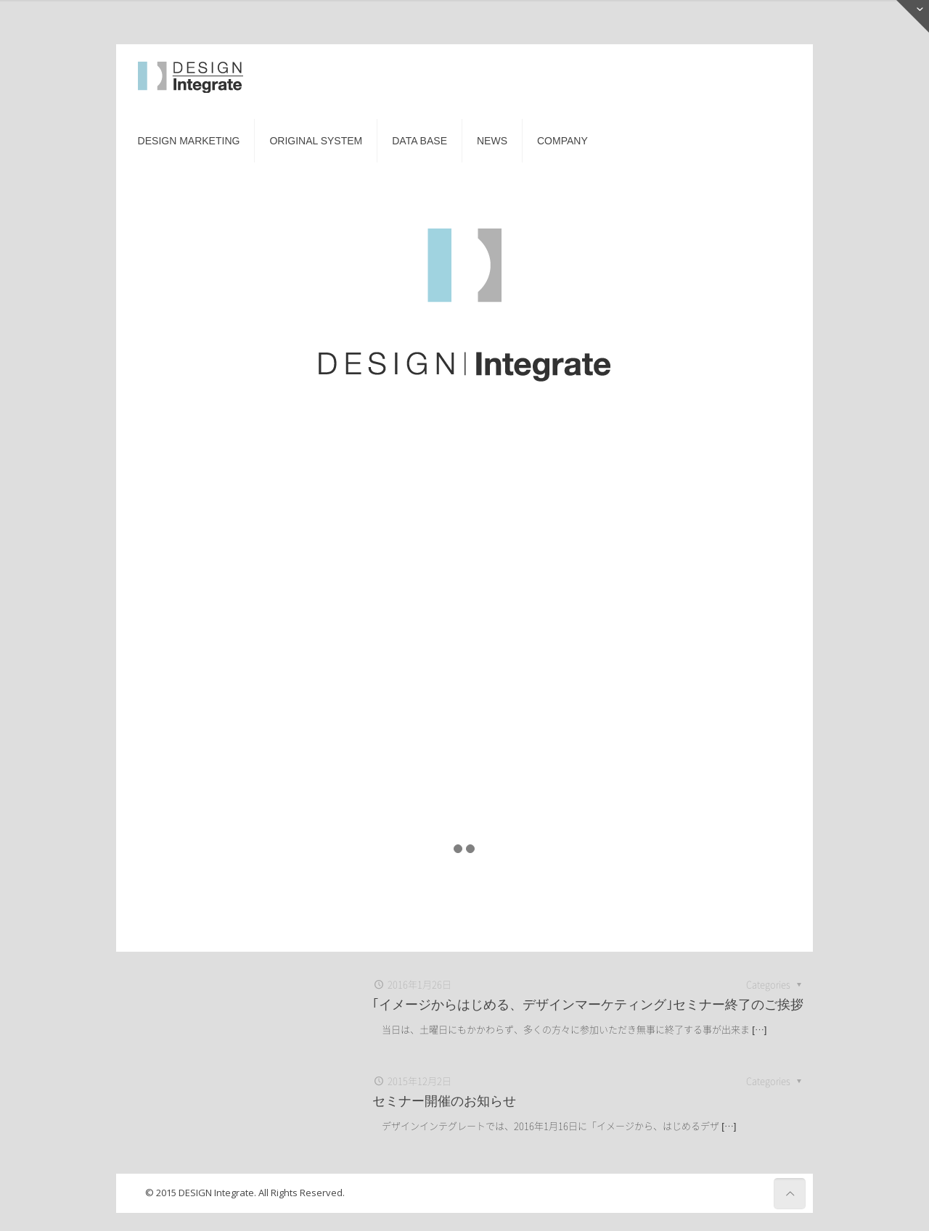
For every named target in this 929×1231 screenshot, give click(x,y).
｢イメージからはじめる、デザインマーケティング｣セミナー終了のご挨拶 (587, 1004)
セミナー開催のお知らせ (444, 1100)
